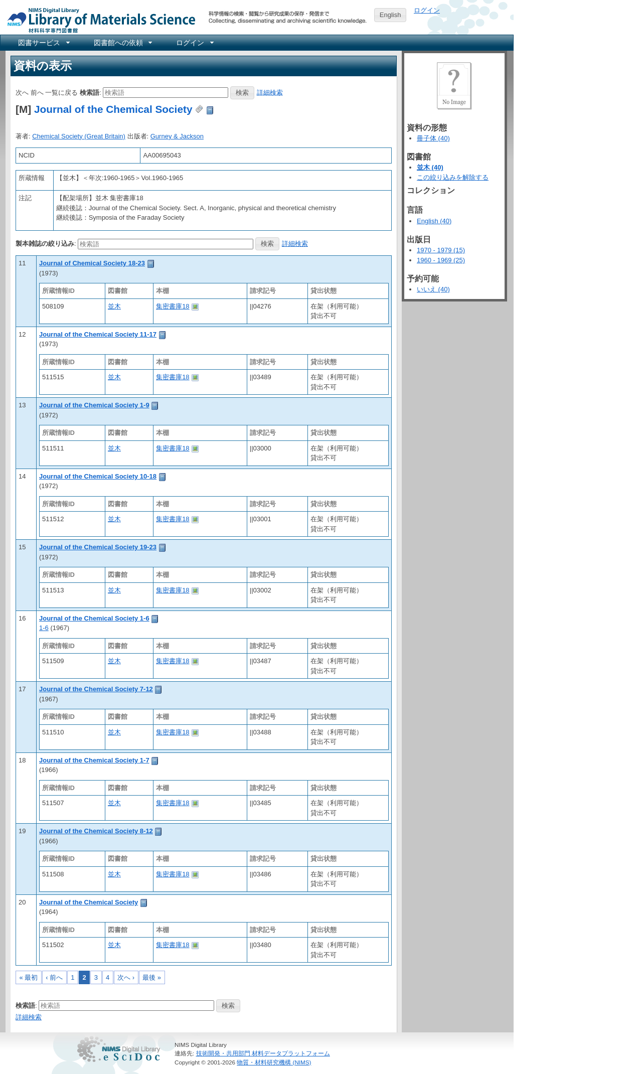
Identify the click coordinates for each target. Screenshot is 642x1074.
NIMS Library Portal (98, 20)
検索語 (89, 92)
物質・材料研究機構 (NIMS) (274, 1062)
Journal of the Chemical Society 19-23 (97, 547)
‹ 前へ (54, 977)
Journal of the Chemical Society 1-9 (94, 405)
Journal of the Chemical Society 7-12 (96, 689)
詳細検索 (270, 92)
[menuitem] (43, 42)
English (390, 15)
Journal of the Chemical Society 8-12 (96, 831)
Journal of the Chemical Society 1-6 (94, 618)
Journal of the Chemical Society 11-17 (97, 334)
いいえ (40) (433, 289)
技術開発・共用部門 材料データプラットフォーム (263, 1053)
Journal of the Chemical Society (113, 109)
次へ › (125, 977)
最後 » (151, 977)
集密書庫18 (172, 306)
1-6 (44, 628)
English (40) (434, 221)
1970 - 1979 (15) (441, 250)
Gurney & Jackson (177, 136)
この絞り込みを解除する (453, 177)
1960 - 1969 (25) (441, 260)
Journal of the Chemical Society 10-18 (97, 476)
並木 (114, 306)
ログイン (427, 10)
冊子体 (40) (433, 138)
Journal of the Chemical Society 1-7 (94, 760)
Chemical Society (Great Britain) (78, 136)
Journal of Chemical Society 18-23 (92, 263)
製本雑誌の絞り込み (45, 243)
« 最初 (29, 977)
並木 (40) (430, 167)
